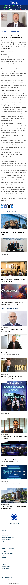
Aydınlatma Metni (6, 550)
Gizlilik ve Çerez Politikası (8, 548)
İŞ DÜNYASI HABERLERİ (11, 32)
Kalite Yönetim (5, 533)
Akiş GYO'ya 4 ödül (6, 415)
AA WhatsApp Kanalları (7, 553)
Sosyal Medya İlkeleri (7, 539)
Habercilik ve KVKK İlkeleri (8, 537)
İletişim (4, 564)
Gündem (4, 557)
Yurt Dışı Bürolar (6, 570)
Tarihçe (4, 530)
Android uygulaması (7, 579)
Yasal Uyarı (4, 551)
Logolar (4, 541)
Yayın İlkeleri (5, 535)
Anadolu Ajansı (13, 583)
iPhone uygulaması (7, 577)
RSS (3, 555)
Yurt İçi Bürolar (5, 568)
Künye (3, 532)
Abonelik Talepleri (6, 566)
